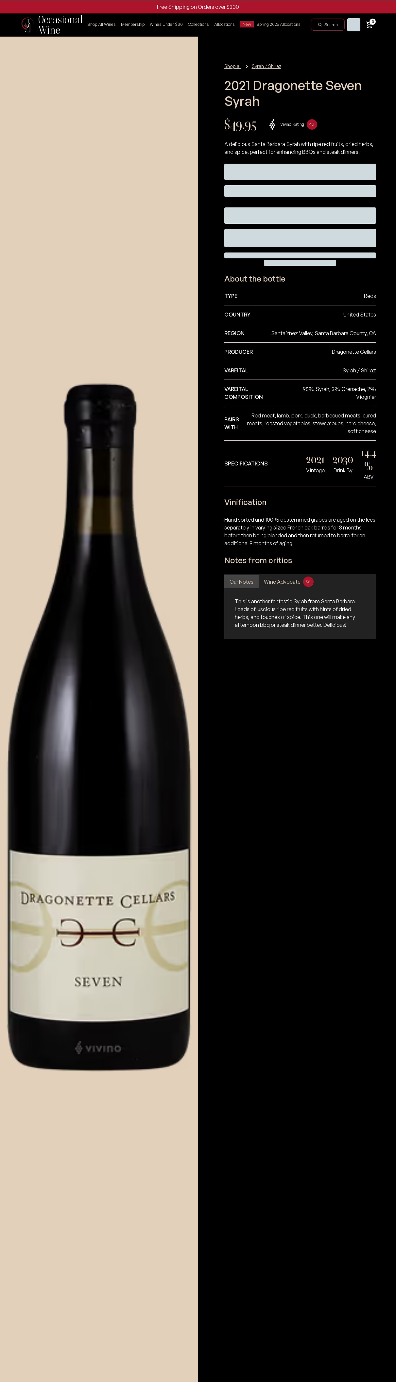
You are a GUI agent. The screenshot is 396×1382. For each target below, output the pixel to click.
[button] (198, 24)
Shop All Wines (101, 24)
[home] (48, 24)
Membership (133, 24)
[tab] (241, 581)
